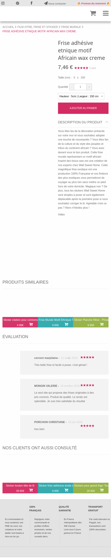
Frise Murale (71, 27)
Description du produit (80, 122)
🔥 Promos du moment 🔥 (93, 3)
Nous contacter (55, 3)
